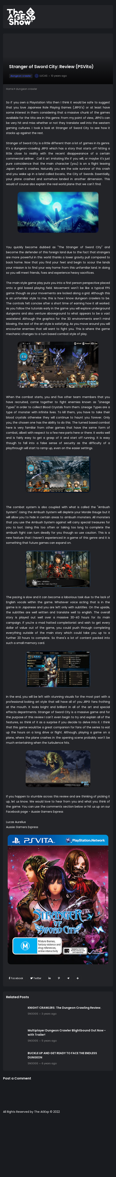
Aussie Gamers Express (47, 812)
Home (9, 89)
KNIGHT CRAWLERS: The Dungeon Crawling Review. (64, 1008)
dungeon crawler (20, 75)
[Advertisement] (58, 1147)
